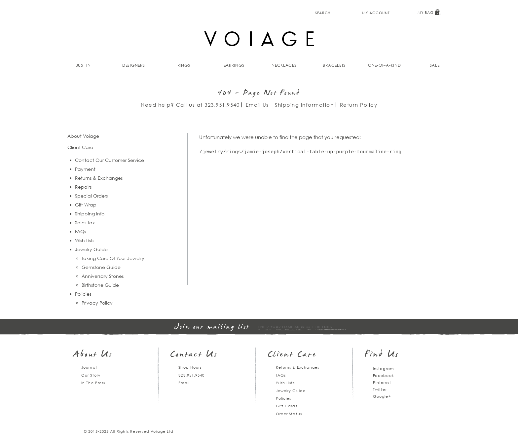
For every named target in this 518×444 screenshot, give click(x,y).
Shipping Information (304, 105)
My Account (375, 13)
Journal (89, 367)
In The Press (93, 383)
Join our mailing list (212, 327)
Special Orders (91, 196)
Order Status (289, 414)
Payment (85, 169)
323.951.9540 (222, 105)
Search (323, 13)
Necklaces (284, 65)
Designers (133, 65)
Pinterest (382, 382)
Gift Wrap (85, 204)
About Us (93, 355)
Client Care (292, 355)
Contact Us (194, 355)
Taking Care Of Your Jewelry (113, 258)
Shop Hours (190, 367)
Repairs (83, 187)
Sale (435, 65)
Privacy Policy (97, 303)
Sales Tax (85, 222)
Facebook (383, 375)
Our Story (90, 375)
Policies (83, 294)
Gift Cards (286, 406)
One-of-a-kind (384, 65)
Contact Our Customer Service (109, 160)
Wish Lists (84, 240)
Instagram (383, 368)
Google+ (382, 396)
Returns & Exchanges (99, 178)
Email (184, 383)
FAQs (80, 231)
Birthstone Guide (100, 285)
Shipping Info (89, 213)
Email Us (257, 105)
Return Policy (359, 105)
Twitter (380, 389)
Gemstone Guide (101, 267)
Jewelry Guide (91, 249)
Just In (83, 65)
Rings (183, 65)
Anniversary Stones (103, 276)
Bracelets (334, 65)
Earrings (234, 65)
